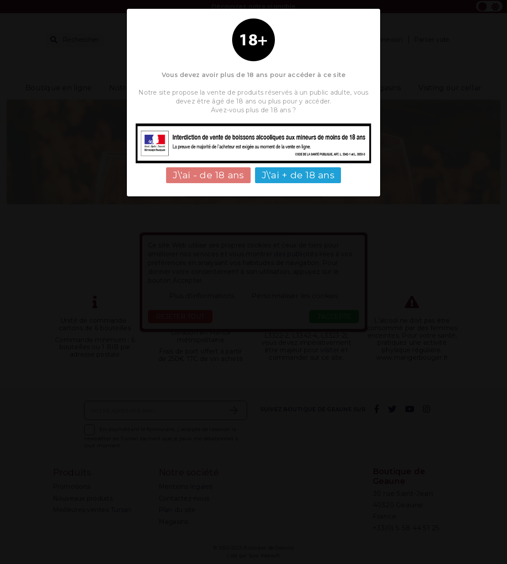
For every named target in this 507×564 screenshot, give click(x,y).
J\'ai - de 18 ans (208, 175)
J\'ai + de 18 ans (298, 175)
